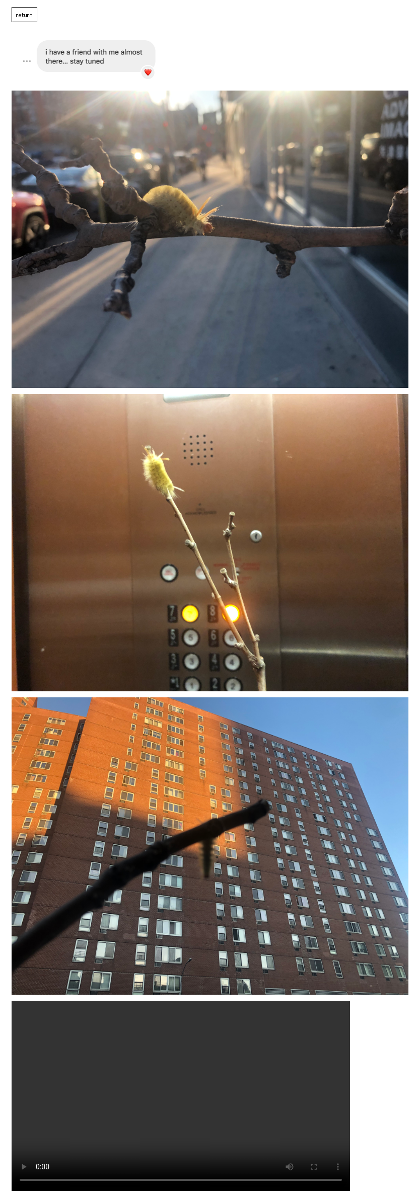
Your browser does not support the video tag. (181, 1096)
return (24, 15)
